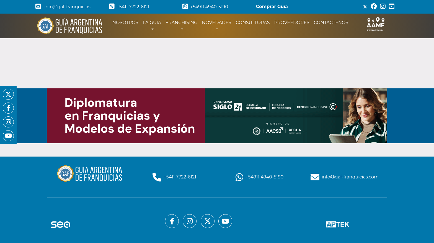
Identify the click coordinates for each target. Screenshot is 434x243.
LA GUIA (152, 22)
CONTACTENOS (331, 22)
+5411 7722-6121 (129, 6)
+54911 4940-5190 (205, 6)
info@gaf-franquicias (63, 6)
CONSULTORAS (253, 22)
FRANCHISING (181, 22)
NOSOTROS (126, 22)
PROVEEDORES (291, 22)
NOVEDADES (216, 22)
